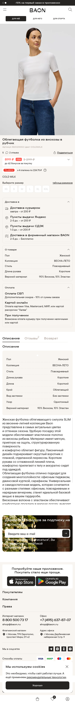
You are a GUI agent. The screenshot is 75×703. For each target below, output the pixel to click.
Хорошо (37, 685)
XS (6, 189)
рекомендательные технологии (46, 677)
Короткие (64, 271)
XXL (46, 189)
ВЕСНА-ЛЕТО (62, 260)
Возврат (51, 338)
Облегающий (61, 389)
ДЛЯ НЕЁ (16, 19)
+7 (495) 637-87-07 (55, 620)
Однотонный (61, 401)
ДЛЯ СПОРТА (59, 19)
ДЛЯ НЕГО (37, 19)
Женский (65, 255)
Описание (11, 338)
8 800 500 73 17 (15, 620)
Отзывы (32, 337)
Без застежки (61, 395)
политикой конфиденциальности (24, 545)
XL (38, 189)
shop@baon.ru (11, 624)
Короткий (63, 383)
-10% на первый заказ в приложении (37, 2)
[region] (36, 461)
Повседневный (61, 266)
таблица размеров (63, 182)
